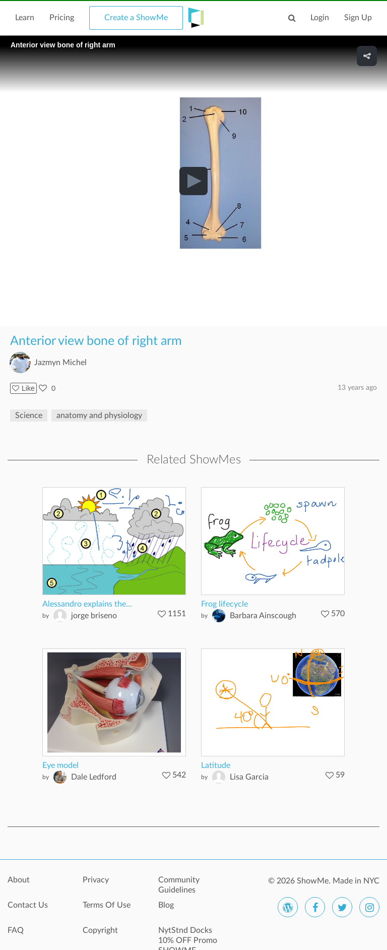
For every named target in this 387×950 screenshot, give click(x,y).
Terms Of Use (107, 905)
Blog (166, 905)
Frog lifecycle (224, 604)
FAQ (16, 930)
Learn (24, 18)
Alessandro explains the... (87, 604)
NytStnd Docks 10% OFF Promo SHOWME (187, 935)
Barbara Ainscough (263, 616)
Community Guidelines (179, 885)
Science (28, 415)
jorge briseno (94, 616)
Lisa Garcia (249, 777)
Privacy (96, 880)
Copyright (100, 930)
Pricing (61, 18)
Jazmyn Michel (60, 363)
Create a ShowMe (136, 18)
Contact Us (28, 905)
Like (23, 388)
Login (319, 18)
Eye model (60, 765)
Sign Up (358, 18)
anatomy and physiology (99, 415)
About (19, 880)
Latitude (215, 765)
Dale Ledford (93, 777)
